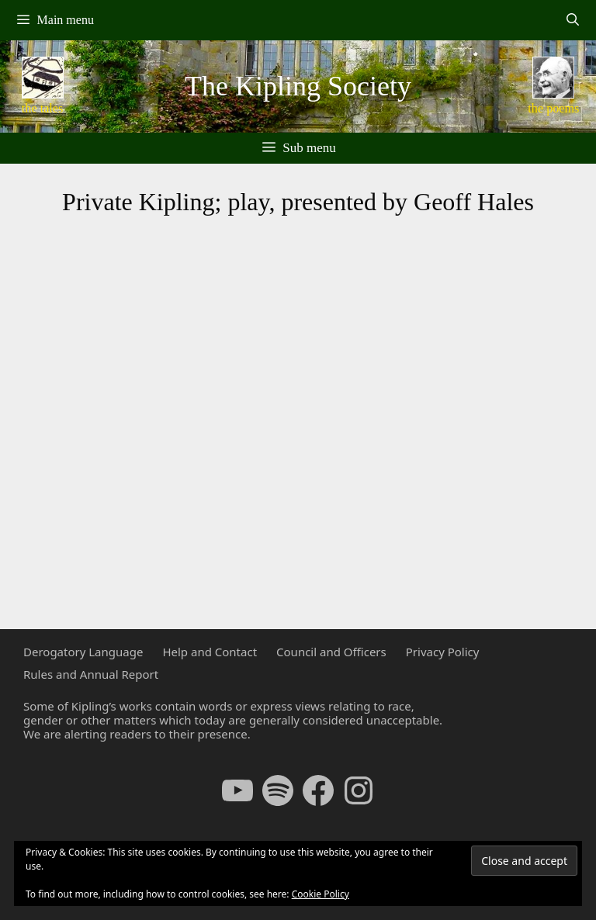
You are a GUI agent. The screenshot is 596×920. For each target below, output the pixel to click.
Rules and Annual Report (90, 674)
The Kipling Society (298, 86)
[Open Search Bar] (572, 20)
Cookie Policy (320, 894)
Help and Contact (209, 651)
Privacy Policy (443, 651)
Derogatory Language (83, 651)
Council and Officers (331, 651)
